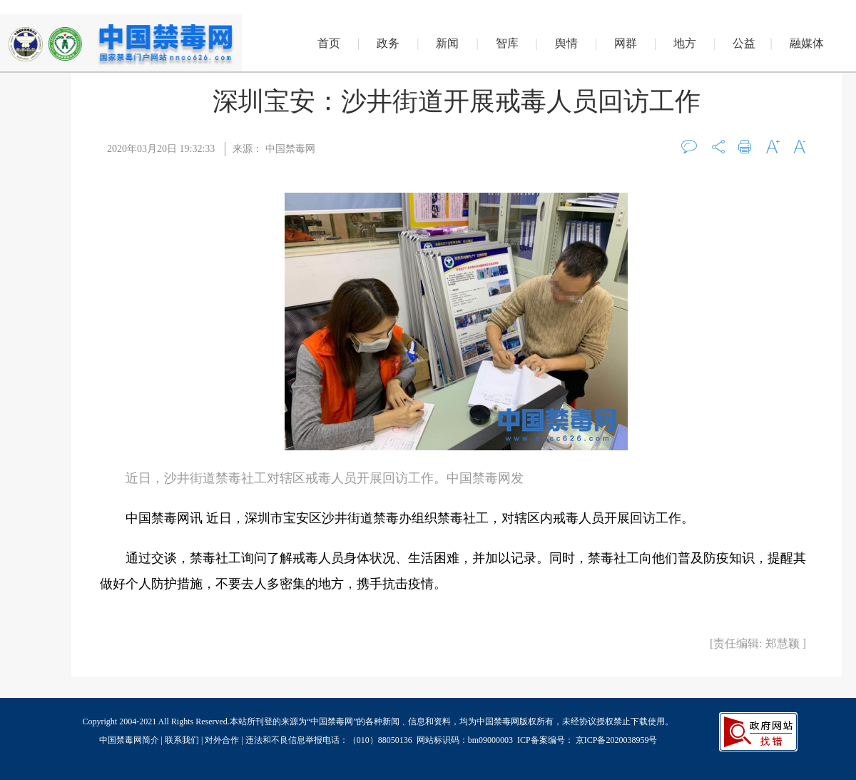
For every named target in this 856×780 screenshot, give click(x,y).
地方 (684, 43)
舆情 (566, 43)
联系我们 (182, 740)
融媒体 (807, 43)
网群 (625, 43)
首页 (328, 43)
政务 (388, 43)
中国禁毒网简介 (130, 740)
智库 (507, 43)
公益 (744, 43)
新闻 (447, 43)
